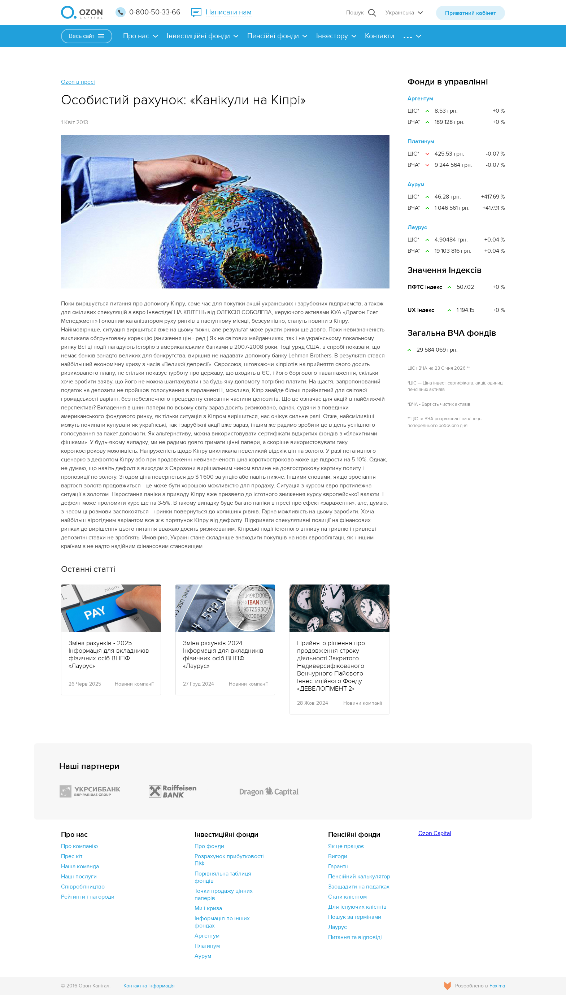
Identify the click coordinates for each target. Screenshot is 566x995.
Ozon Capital (434, 833)
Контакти (379, 36)
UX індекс (421, 310)
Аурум (416, 184)
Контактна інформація (149, 986)
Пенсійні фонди (273, 36)
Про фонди (209, 846)
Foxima (497, 986)
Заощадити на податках (358, 886)
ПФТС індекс (425, 287)
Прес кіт (71, 856)
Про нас (136, 36)
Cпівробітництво (83, 886)
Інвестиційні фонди (198, 36)
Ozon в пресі (78, 82)
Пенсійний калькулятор (359, 876)
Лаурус (417, 227)
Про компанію (79, 846)
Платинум (421, 141)
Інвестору (332, 36)
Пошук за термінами (354, 917)
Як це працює (346, 846)
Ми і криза (208, 908)
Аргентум (420, 98)
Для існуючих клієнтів (357, 907)
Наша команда (80, 866)
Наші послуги (79, 876)
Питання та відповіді (355, 937)
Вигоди (337, 856)
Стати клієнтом (347, 896)
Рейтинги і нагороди (87, 896)
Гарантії (338, 866)
